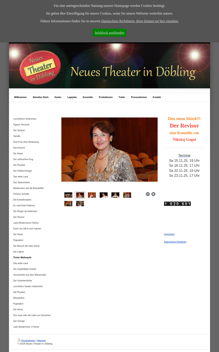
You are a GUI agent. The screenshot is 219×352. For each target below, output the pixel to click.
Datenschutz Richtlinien (175, 242)
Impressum (169, 234)
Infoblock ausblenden (109, 32)
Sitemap (41, 340)
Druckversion (26, 340)
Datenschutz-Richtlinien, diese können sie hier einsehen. (140, 21)
